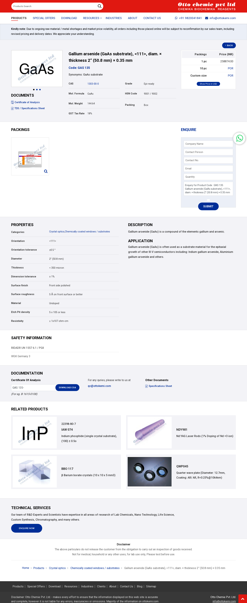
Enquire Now (26, 528)
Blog (139, 586)
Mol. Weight (76, 103)
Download (69, 18)
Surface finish (19, 285)
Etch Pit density (20, 312)
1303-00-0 (93, 83)
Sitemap (151, 586)
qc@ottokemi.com (99, 386)
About (132, 18)
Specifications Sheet (158, 386)
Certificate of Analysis (25, 102)
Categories (17, 232)
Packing (130, 105)
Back (229, 45)
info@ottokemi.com (220, 18)
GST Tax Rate (77, 113)
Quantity (190, 176)
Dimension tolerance (23, 276)
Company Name (194, 143)
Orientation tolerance (24, 249)
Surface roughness (22, 294)
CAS (71, 83)
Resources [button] (91, 18)
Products (19, 18)
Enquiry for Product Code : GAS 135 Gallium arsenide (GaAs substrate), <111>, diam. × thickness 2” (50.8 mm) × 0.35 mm (208, 189)
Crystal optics (56, 231)
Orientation (18, 241)
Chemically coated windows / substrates (87, 231)
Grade (128, 83)
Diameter (16, 258)
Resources (70, 586)
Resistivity (17, 321)
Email (188, 168)
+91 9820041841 (188, 18)
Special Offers (44, 18)
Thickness (17, 267)
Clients (101, 586)
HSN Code (131, 93)
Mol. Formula (76, 93)
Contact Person (194, 152)
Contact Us (152, 18)
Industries (113, 18)
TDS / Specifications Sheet (28, 108)
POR (230, 68)
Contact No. (192, 160)
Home (25, 568)
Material (16, 303)
